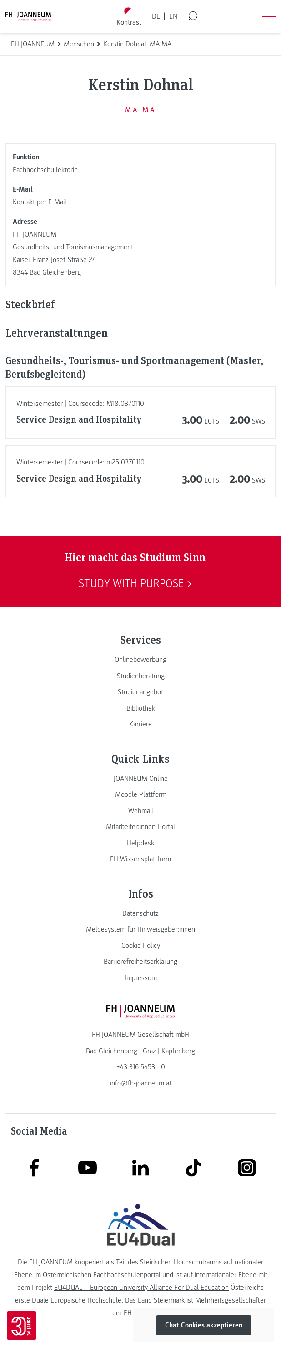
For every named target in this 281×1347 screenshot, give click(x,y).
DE (156, 16)
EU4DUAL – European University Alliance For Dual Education (141, 1287)
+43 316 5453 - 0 (140, 1066)
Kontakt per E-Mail (39, 202)
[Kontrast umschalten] (129, 17)
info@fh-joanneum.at (140, 1083)
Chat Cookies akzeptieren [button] (203, 1325)
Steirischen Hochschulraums (181, 1262)
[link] (140, 659)
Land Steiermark (161, 1300)
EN (173, 16)
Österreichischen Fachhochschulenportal (102, 1274)
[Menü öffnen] (269, 16)
